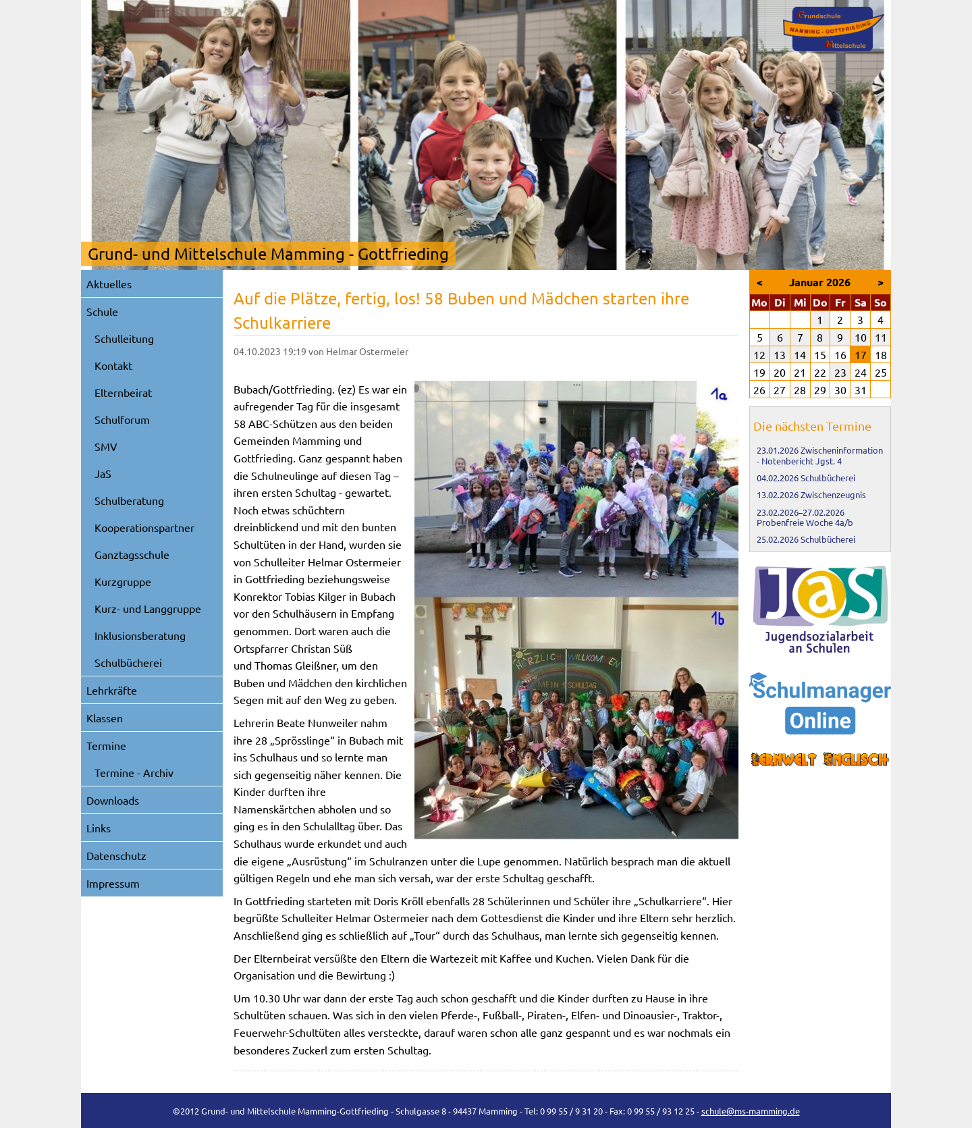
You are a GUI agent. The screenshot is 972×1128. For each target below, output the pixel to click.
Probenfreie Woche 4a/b (805, 522)
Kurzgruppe (122, 581)
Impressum (113, 883)
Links (98, 827)
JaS (102, 473)
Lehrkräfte (111, 690)
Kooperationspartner (144, 527)
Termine (106, 745)
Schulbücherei (128, 662)
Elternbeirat (123, 392)
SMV (105, 446)
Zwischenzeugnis (833, 494)
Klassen (104, 717)
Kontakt (113, 365)
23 (840, 372)
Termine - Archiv (133, 772)
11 (881, 337)
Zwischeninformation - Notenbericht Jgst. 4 (820, 455)
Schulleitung (124, 338)
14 (800, 354)
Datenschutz (116, 855)
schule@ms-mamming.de (750, 1111)
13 (780, 354)
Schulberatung (129, 500)
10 (861, 337)
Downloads (112, 800)
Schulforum (122, 419)
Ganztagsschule (131, 554)
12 (759, 354)
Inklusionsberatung (140, 635)
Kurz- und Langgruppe (147, 608)
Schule (102, 311)
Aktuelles (109, 283)
